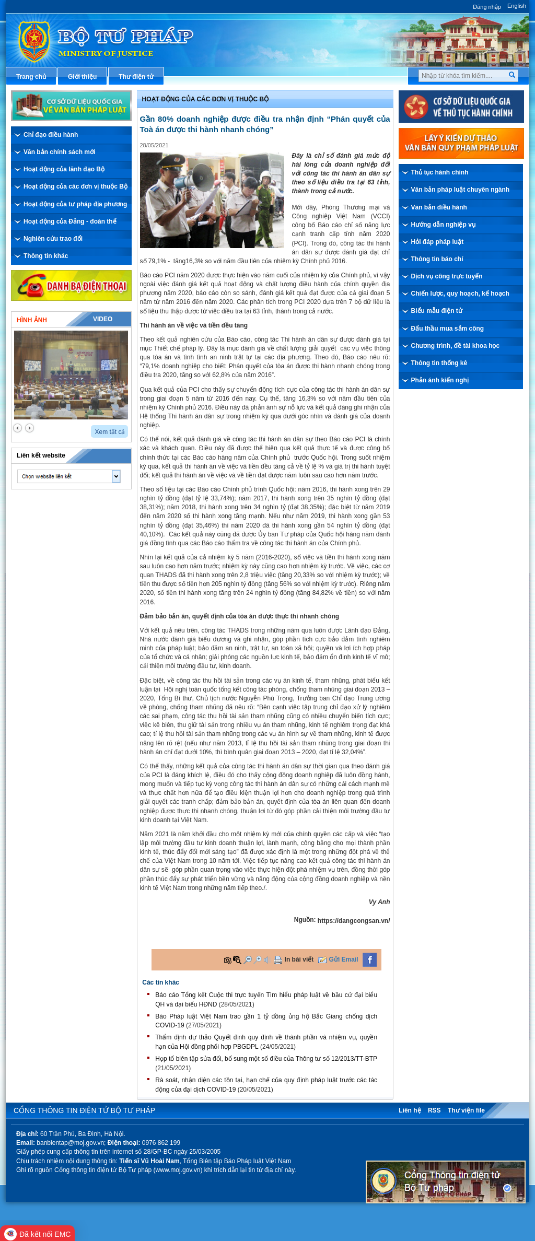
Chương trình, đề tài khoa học (455, 345)
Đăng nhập (487, 7)
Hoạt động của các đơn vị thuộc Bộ (75, 186)
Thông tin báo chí (437, 259)
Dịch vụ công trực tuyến (447, 276)
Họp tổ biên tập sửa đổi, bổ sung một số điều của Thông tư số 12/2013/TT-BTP (266, 1058)
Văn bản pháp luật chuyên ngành (460, 189)
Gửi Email (343, 959)
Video (102, 319)
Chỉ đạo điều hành (51, 134)
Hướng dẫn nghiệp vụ (443, 224)
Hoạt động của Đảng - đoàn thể (70, 221)
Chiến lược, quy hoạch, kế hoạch (460, 293)
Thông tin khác (46, 256)
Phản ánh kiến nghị (440, 380)
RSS (434, 1110)
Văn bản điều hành (439, 207)
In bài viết (299, 959)
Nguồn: (305, 919)
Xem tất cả (110, 432)
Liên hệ (410, 1110)
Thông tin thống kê (439, 363)
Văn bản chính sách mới (59, 152)
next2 (30, 428)
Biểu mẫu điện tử (436, 310)
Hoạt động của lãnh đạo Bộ (64, 169)
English (516, 6)
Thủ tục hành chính (440, 172)
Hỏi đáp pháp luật (437, 241)
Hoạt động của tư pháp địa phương (75, 204)
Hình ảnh (32, 320)
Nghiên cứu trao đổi (53, 238)
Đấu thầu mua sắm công (447, 328)
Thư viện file (466, 1110)
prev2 (17, 428)
